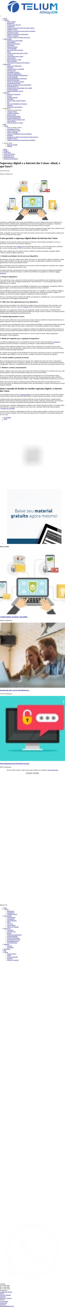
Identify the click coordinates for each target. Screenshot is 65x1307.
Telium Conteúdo (12, 61)
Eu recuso (29, 773)
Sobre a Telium (11, 21)
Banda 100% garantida (13, 43)
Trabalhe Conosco (12, 29)
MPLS (9, 51)
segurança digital (25, 394)
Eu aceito (36, 773)
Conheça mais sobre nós (14, 25)
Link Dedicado (11, 42)
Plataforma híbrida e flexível (15, 91)
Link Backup (10, 45)
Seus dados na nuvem (13, 72)
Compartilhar (7, 417)
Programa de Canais (12, 32)
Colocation (10, 67)
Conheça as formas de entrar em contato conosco (20, 28)
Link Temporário (11, 48)
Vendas (9, 955)
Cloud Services (11, 70)
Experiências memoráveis (14, 110)
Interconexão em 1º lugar (14, 59)
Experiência (7, 949)
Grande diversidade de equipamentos (17, 75)
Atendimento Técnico (13, 129)
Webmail (9, 146)
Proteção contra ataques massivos (16, 100)
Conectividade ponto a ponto (15, 56)
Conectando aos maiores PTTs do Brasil (18, 62)
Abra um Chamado (12, 132)
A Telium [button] (6, 20)
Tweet (5, 419)
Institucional (10, 23)
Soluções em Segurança (13, 94)
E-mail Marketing (12, 942)
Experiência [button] (7, 108)
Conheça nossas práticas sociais (16, 119)
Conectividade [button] (8, 39)
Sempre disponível (12, 47)
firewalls (25, 307)
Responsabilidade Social (14, 118)
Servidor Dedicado (12, 77)
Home (5, 18)
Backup (9, 933)
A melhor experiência (13, 113)
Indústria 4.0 (20, 246)
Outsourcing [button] (7, 64)
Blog (5, 124)
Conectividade (8, 916)
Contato (6, 952)
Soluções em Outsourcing (14, 66)
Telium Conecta (11, 115)
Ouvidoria (10, 135)
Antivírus (9, 105)
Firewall (9, 96)
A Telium (6, 909)
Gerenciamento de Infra (13, 83)
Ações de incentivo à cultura (15, 122)
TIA (8, 102)
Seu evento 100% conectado (15, 50)
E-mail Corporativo (12, 89)
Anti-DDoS (10, 99)
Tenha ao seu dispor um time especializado (19, 85)
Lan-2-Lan (10, 55)
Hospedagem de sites (13, 941)
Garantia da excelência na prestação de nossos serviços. (22, 137)
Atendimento (10, 26)
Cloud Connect (11, 58)
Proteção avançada (12, 97)
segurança (57, 342)
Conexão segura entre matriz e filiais (17, 53)
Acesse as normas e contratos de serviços (18, 37)
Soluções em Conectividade (15, 40)
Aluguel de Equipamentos (14, 935)
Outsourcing (7, 928)
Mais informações (53, 770)
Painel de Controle (12, 144)
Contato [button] (6, 126)
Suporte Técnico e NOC (14, 130)
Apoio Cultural (11, 121)
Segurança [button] (6, 92)
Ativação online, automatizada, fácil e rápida (19, 88)
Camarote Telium (12, 111)
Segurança (6, 944)
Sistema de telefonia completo (15, 81)
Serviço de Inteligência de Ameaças (17, 104)
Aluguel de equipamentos (14, 74)
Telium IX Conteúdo (13, 927)
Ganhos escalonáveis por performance (17, 34)
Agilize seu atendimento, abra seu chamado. (19, 134)
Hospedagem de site (12, 86)
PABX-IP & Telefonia (13, 80)
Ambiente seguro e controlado (15, 69)
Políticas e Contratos (13, 36)
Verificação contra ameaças (14, 107)
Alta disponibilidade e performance (17, 78)
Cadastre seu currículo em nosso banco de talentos (21, 31)
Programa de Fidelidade (13, 116)
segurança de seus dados (8, 408)
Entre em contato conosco (14, 127)
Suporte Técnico (11, 954)
